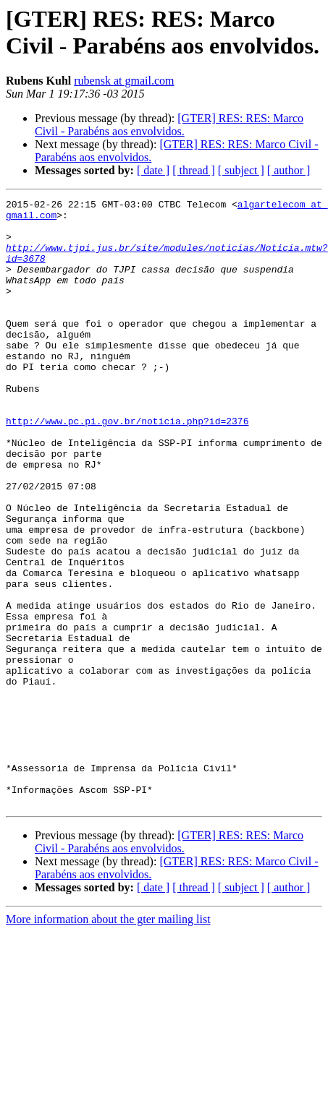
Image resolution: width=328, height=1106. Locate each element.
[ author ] (289, 170)
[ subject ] (241, 170)
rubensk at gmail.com (124, 80)
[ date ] (153, 170)
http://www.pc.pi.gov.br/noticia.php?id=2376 (127, 466)
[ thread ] (193, 170)
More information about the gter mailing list (108, 1040)
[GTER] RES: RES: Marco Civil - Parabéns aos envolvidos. (169, 124)
